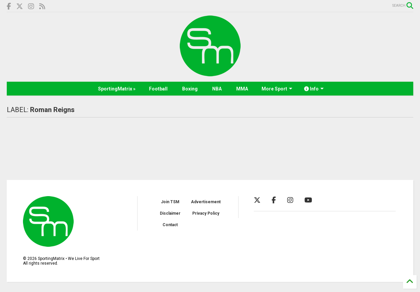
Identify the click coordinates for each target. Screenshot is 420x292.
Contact (170, 224)
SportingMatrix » (116, 88)
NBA (217, 88)
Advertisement (206, 202)
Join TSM (170, 202)
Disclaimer (170, 213)
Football (158, 88)
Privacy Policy (205, 213)
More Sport (277, 88)
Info (314, 88)
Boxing (190, 88)
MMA (242, 88)
